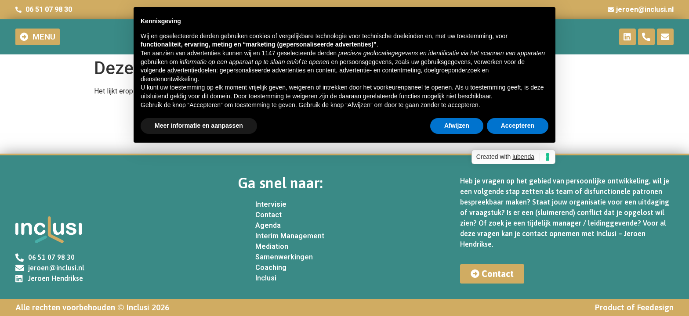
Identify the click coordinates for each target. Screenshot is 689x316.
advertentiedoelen (191, 70)
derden (327, 53)
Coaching (270, 267)
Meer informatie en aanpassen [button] (199, 125)
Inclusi (265, 278)
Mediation (271, 246)
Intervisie (270, 204)
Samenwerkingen (284, 257)
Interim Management (289, 236)
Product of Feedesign (634, 307)
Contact (268, 215)
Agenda (268, 225)
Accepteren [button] (517, 125)
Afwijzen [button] (456, 125)
